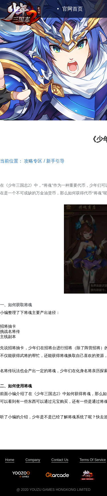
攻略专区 (33, 161)
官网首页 (70, 9)
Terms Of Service (93, 460)
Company (32, 460)
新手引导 (55, 161)
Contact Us (59, 460)
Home (9, 460)
